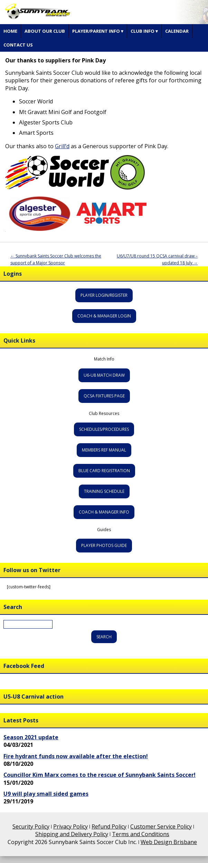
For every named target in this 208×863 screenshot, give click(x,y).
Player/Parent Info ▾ (97, 31)
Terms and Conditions (140, 834)
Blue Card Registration (104, 471)
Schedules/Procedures (104, 429)
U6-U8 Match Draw (104, 375)
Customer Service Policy (161, 826)
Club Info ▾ (144, 31)
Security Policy (30, 826)
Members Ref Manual (104, 450)
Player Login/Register (104, 295)
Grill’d (62, 146)
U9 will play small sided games (45, 794)
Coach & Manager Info (104, 512)
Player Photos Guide (104, 545)
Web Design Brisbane (169, 842)
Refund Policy (109, 826)
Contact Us (18, 45)
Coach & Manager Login (104, 316)
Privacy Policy (70, 826)
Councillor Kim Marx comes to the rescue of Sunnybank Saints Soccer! (99, 775)
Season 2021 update (30, 737)
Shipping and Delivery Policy (71, 834)
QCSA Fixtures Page (104, 396)
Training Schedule (104, 491)
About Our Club (45, 31)
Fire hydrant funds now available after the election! (75, 756)
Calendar (177, 31)
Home (10, 31)
